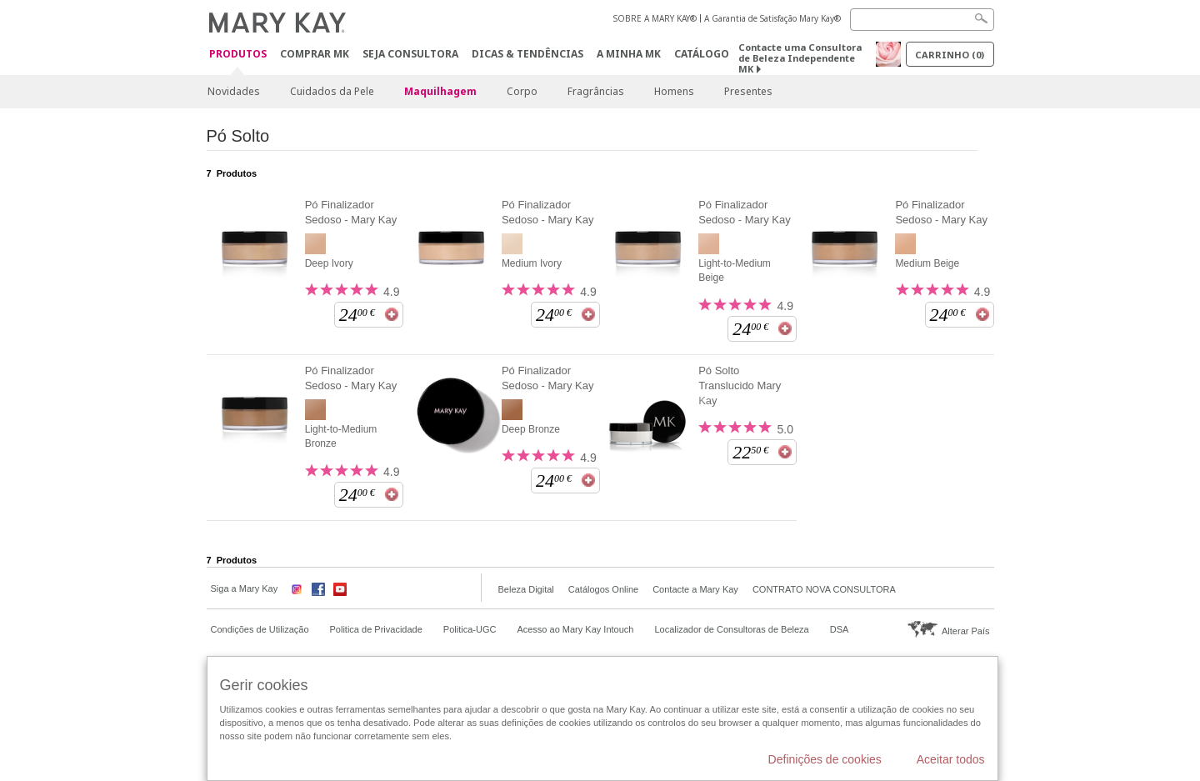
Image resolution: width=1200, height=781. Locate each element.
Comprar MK (314, 53)
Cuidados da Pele (332, 91)
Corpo (522, 91)
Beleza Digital (526, 589)
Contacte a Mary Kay (695, 589)
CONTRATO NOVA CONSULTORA (824, 589)
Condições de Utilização (260, 629)
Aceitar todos (951, 759)
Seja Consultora (410, 53)
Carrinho (949, 54)
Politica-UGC (470, 629)
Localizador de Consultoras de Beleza (731, 629)
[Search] (922, 19)
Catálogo (701, 53)
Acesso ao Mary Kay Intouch (575, 629)
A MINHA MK (629, 53)
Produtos (238, 54)
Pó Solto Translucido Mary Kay (739, 385)
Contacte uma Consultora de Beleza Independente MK (800, 58)
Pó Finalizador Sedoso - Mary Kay (351, 212)
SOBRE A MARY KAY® (655, 18)
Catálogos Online (603, 589)
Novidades (234, 91)
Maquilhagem (440, 91)
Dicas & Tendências (527, 53)
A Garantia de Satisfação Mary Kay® (772, 18)
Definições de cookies (825, 759)
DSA (839, 629)
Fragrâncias (596, 91)
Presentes (748, 91)
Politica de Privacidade (376, 629)
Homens (674, 91)
